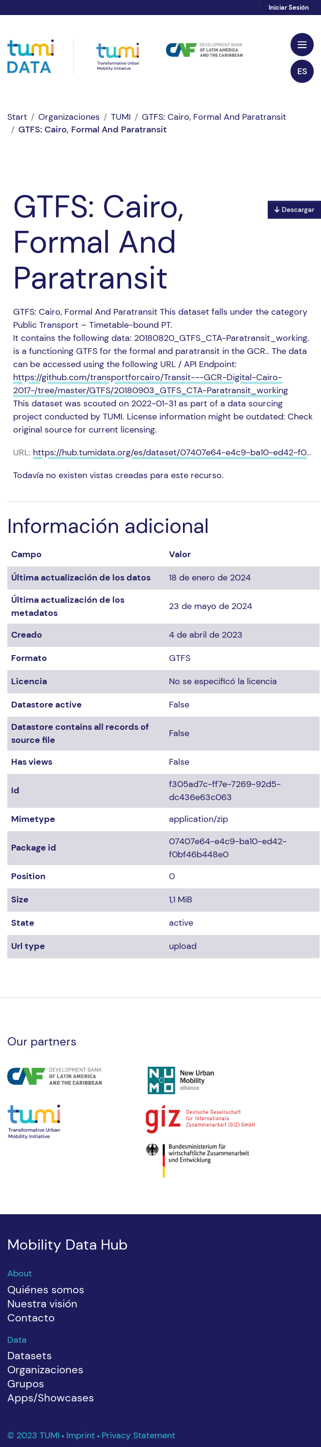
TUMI (121, 117)
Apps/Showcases (50, 1398)
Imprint (81, 1435)
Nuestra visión (42, 1304)
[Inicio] (17, 117)
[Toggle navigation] (302, 44)
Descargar (294, 209)
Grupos (25, 1384)
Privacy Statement (138, 1435)
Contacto (31, 1318)
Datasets (29, 1356)
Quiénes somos (45, 1290)
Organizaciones (69, 117)
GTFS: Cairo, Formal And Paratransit (214, 117)
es (302, 71)
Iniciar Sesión (289, 7)
